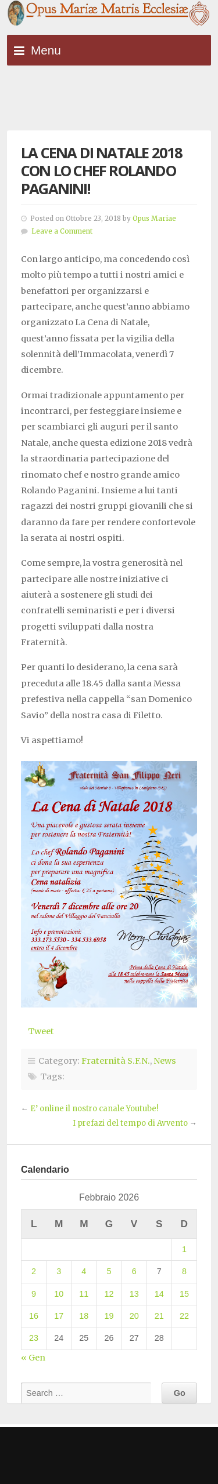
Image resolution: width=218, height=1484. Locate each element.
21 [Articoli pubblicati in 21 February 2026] (159, 1316)
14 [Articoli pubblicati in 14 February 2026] (159, 1293)
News (164, 1061)
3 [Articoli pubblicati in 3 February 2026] (58, 1271)
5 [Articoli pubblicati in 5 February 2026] (108, 1271)
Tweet (41, 1031)
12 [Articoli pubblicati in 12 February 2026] (108, 1293)
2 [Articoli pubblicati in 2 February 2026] (33, 1271)
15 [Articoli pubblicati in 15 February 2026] (184, 1293)
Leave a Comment (61, 231)
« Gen (33, 1357)
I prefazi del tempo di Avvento (130, 1123)
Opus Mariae (154, 218)
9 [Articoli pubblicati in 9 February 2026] (33, 1293)
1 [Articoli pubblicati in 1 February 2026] (184, 1249)
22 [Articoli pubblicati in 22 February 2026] (184, 1316)
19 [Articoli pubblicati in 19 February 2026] (108, 1316)
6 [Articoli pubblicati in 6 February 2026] (134, 1271)
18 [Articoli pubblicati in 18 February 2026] (83, 1316)
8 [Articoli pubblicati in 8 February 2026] (184, 1271)
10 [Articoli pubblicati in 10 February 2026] (58, 1293)
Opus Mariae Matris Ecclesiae (109, 13)
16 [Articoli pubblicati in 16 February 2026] (33, 1316)
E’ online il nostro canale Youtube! (94, 1109)
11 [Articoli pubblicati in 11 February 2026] (83, 1293)
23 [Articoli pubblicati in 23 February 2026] (33, 1338)
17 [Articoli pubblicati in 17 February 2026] (58, 1316)
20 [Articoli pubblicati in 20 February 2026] (134, 1316)
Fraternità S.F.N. (115, 1061)
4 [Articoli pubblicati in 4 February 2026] (83, 1271)
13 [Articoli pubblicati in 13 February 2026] (134, 1293)
